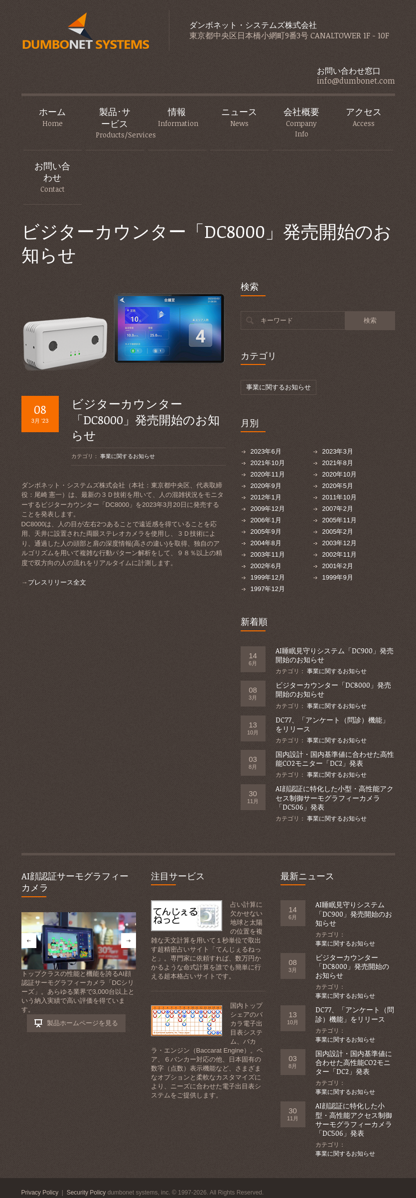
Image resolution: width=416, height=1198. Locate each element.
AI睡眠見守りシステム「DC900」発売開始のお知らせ (335, 655)
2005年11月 (339, 520)
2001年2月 (337, 566)
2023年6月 (266, 451)
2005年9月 (266, 531)
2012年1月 (266, 497)
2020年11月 (268, 474)
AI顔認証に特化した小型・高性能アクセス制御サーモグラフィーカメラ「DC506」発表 (335, 797)
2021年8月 (337, 463)
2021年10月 (268, 463)
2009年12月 (268, 508)
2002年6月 (266, 566)
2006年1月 (266, 520)
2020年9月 (266, 485)
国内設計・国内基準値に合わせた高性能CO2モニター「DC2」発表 (335, 758)
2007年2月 (337, 508)
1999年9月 (337, 577)
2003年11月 (268, 554)
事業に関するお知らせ (127, 456)
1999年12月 (268, 577)
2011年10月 (339, 497)
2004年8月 (266, 543)
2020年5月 (337, 485)
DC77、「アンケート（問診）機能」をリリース (332, 724)
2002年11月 (339, 554)
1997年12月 (268, 589)
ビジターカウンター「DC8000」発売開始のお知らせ (145, 419)
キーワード (277, 320)
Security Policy (86, 1192)
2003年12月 (339, 543)
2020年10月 (339, 474)
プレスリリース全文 (57, 582)
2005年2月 (337, 531)
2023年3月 (337, 451)
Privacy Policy (40, 1192)
